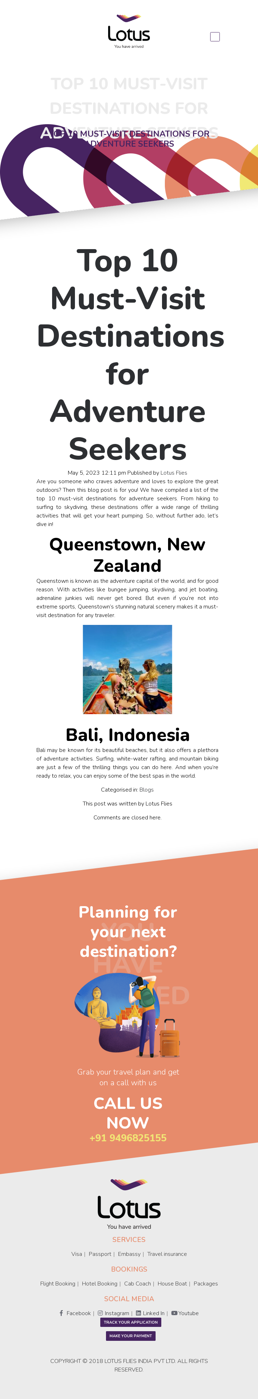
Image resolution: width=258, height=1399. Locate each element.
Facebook (75, 1313)
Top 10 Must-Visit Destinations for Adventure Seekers (130, 355)
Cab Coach (137, 1284)
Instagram (113, 1313)
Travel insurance (167, 1254)
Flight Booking (57, 1284)
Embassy (129, 1254)
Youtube (185, 1313)
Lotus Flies (173, 472)
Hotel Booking (99, 1284)
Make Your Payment (131, 1336)
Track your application (131, 1322)
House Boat (172, 1284)
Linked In (150, 1313)
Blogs (147, 789)
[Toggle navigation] (215, 37)
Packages (206, 1284)
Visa (76, 1254)
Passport (100, 1254)
